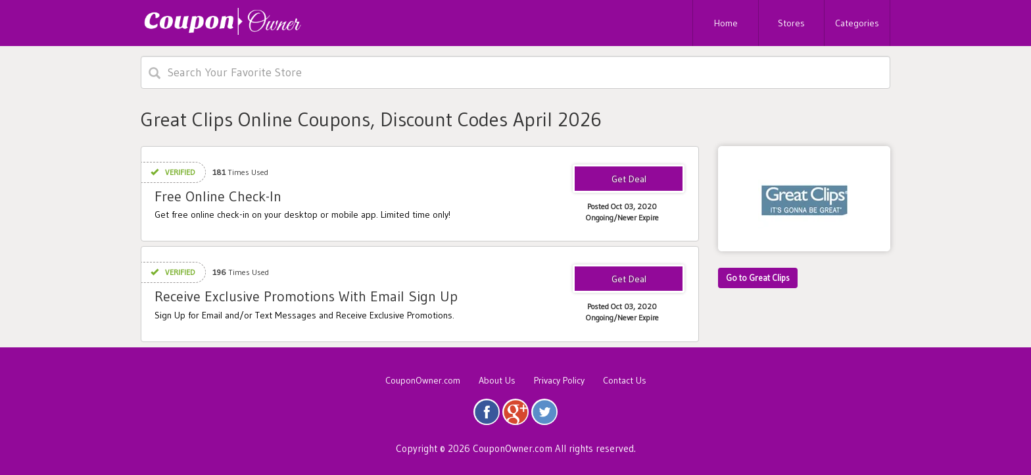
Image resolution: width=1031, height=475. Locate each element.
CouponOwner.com (422, 380)
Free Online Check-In (218, 196)
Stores (791, 23)
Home (726, 23)
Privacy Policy (559, 380)
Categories (857, 23)
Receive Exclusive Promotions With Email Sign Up (306, 296)
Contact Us (624, 380)
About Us (497, 380)
